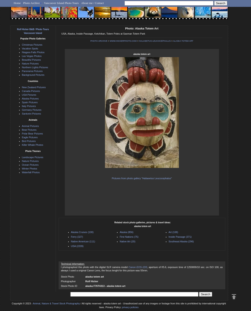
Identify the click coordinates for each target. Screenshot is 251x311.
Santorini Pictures (31, 113)
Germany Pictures (32, 110)
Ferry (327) (77, 236)
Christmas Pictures (32, 44)
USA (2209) (77, 246)
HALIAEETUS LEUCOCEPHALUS (155, 41)
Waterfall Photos (31, 172)
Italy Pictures (29, 106)
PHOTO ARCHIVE (98, 41)
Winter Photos (29, 168)
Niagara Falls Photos (33, 52)
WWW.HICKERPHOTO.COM (123, 41)
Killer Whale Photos (32, 145)
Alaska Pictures (30, 98)
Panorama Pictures (32, 71)
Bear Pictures (29, 129)
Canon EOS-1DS (137, 267)
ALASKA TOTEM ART (183, 41)
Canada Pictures (31, 91)
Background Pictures (33, 75)
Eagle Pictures (30, 137)
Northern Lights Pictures (35, 67)
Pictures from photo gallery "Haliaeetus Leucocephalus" (142, 178)
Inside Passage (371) (180, 236)
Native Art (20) (127, 241)
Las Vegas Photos (32, 56)
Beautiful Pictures (31, 59)
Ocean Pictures (30, 164)
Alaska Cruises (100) (82, 232)
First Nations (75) (129, 236)
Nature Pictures (30, 63)
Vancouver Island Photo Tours (61, 3)
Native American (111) (83, 241)
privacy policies (130, 307)
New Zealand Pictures (34, 87)
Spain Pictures (30, 102)
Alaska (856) (127, 232)
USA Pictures (29, 94)
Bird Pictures (29, 141)
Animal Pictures (30, 126)
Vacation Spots (30, 48)
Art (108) (173, 232)
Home (17, 3)
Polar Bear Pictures (32, 133)
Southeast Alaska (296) (181, 241)
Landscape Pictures (32, 157)
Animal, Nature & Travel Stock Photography (56, 303)
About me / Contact (92, 3)
